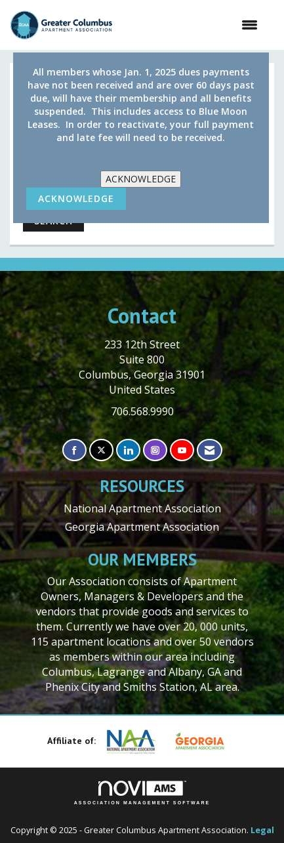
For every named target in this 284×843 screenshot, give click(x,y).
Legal (262, 830)
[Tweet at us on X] (101, 450)
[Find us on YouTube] (182, 450)
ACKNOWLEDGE (141, 179)
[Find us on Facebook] (74, 450)
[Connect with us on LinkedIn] (128, 450)
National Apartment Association (142, 508)
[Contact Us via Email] (209, 450)
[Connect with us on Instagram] (155, 450)
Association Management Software (142, 793)
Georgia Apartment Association (142, 527)
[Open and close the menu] (191, 25)
